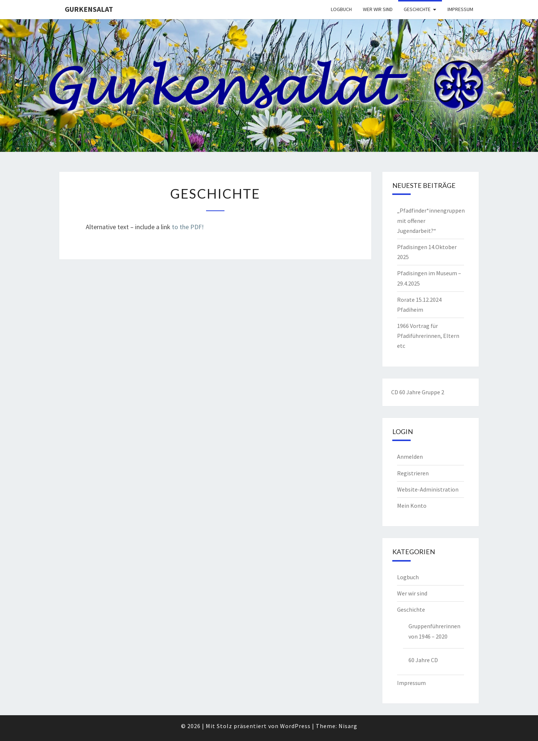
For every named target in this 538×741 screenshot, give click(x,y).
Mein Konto (411, 505)
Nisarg (348, 726)
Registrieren (413, 473)
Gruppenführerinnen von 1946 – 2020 (434, 631)
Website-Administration (428, 489)
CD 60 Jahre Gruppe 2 (417, 392)
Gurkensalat (89, 9)
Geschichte (417, 9)
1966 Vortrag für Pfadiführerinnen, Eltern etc (428, 335)
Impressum (460, 9)
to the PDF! (188, 227)
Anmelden (410, 456)
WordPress (295, 726)
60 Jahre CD (423, 660)
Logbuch (341, 9)
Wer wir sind (378, 9)
